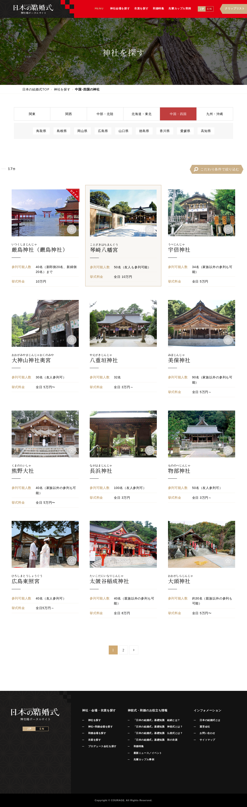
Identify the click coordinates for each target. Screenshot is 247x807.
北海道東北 (142, 114)
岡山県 (82, 131)
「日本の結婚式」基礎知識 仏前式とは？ (158, 733)
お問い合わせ (207, 733)
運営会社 (205, 726)
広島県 (103, 131)
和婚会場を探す (97, 733)
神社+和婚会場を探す (100, 726)
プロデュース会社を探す (102, 746)
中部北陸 (105, 114)
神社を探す (94, 720)
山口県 (124, 131)
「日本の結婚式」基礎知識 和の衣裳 (155, 739)
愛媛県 (185, 131)
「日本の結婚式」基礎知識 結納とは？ (157, 720)
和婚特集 (139, 746)
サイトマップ (207, 739)
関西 (68, 114)
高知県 (206, 131)
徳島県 (144, 131)
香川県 (165, 131)
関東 (32, 114)
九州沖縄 (214, 114)
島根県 (62, 131)
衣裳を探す (94, 739)
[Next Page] (133, 650)
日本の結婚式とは (210, 720)
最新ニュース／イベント (148, 753)
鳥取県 (41, 131)
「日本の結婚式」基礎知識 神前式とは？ (158, 726)
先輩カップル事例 (144, 759)
